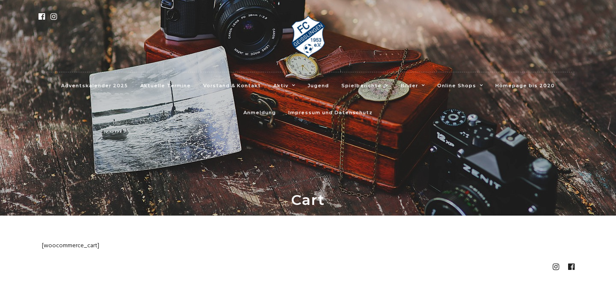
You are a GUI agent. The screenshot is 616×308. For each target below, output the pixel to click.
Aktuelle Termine (165, 86)
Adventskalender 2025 (94, 86)
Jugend (318, 86)
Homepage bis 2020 (525, 86)
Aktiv (280, 86)
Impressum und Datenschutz (330, 113)
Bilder (409, 86)
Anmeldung (259, 113)
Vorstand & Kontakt (232, 86)
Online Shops (456, 86)
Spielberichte (361, 86)
